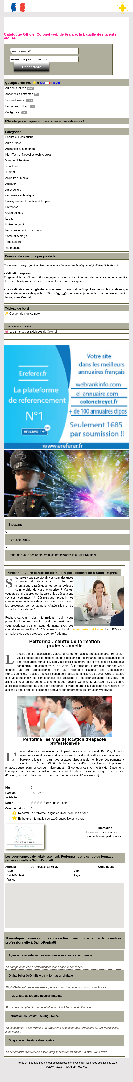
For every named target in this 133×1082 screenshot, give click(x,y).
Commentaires (15, 808)
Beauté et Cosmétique (19, 137)
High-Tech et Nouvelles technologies (28, 154)
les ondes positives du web (101, 1062)
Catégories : (16, 112)
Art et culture (13, 189)
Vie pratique (12, 247)
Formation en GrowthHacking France (34, 1016)
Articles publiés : (19, 88)
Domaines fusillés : (20, 106)
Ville (77, 871)
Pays (77, 875)
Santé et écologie (16, 236)
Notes (9, 802)
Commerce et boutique (19, 195)
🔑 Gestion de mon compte (22, 313)
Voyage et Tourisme (17, 160)
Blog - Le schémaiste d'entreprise (31, 1040)
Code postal (106, 866)
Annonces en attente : (22, 94)
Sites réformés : (19, 100)
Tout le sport (13, 241)
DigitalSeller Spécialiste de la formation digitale (41, 975)
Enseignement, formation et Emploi (27, 201)
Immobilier (11, 166)
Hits (8, 787)
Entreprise (11, 207)
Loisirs (9, 218)
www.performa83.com (88, 629)
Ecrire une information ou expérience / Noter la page (51, 818)
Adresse (10, 866)
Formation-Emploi (20, 539)
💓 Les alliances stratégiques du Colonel (31, 331)
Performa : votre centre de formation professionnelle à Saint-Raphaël (52, 554)
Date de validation (12, 795)
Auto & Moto (13, 143)
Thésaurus (15, 524)
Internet (10, 172)
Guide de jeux (14, 212)
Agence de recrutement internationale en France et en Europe (50, 955)
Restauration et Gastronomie (23, 230)
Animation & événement (20, 148)
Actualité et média (16, 177)
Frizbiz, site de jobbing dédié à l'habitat (35, 995)
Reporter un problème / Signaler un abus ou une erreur (53, 813)
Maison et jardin (15, 224)
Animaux (10, 183)
